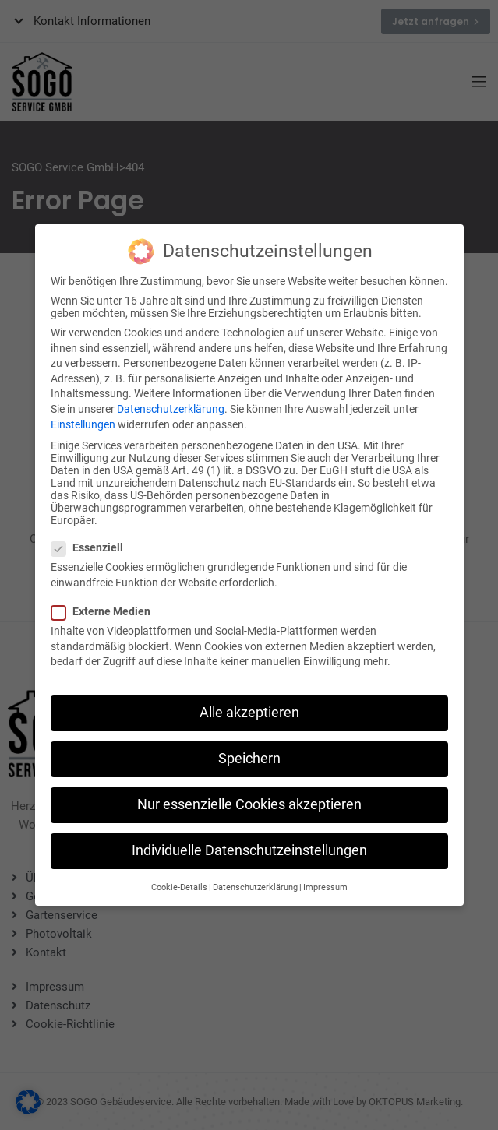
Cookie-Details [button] (179, 876)
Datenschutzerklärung (170, 398)
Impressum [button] (325, 876)
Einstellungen (83, 413)
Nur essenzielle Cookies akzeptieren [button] (249, 793)
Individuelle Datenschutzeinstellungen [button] (249, 839)
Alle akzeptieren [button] (249, 701)
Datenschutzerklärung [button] (255, 876)
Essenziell (92, 536)
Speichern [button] (249, 747)
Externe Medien (106, 600)
